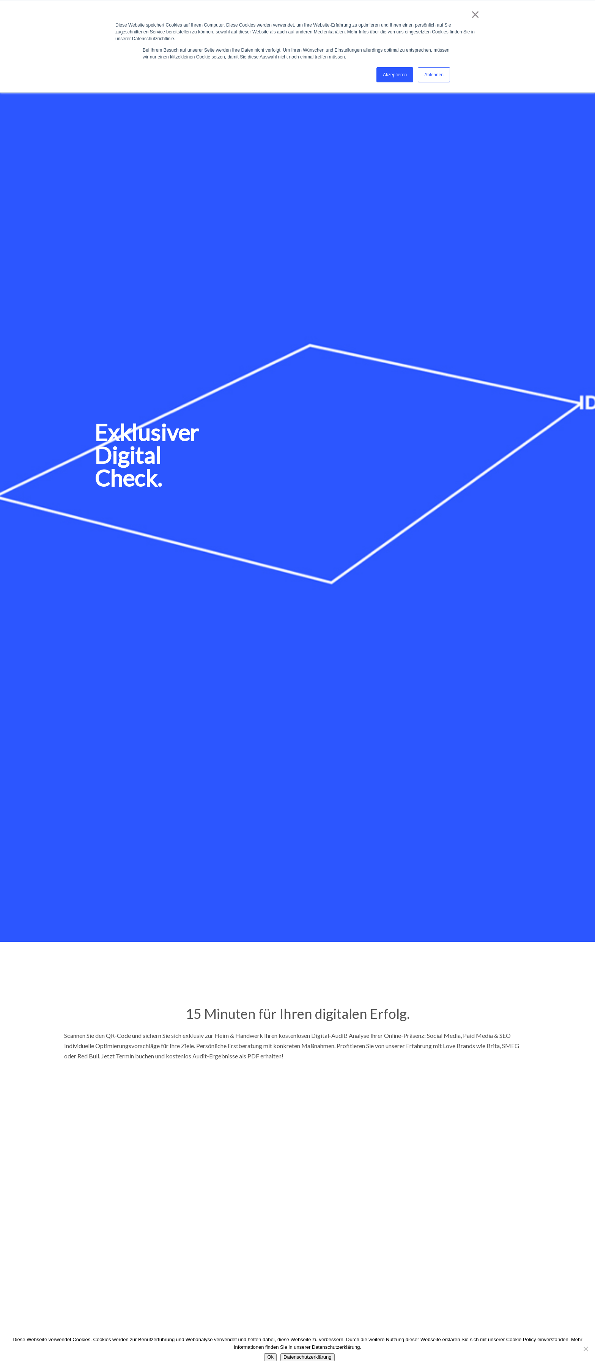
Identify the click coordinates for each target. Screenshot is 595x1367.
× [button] (474, 14)
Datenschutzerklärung (307, 1357)
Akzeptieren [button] (395, 74)
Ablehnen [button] (434, 74)
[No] (585, 1349)
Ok (270, 1357)
